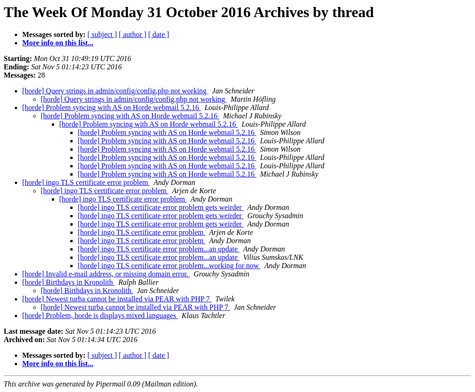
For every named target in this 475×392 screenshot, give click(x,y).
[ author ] (133, 34)
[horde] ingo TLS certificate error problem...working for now (169, 266)
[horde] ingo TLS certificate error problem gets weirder (161, 207)
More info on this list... (57, 43)
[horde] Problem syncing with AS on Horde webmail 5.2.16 (111, 107)
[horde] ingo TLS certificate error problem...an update (159, 249)
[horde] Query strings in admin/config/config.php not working (115, 91)
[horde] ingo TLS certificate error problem (86, 182)
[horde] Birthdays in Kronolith (68, 282)
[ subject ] (102, 34)
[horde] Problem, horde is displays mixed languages (100, 315)
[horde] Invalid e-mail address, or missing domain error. (106, 274)
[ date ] (158, 34)
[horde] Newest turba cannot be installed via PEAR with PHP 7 (117, 299)
